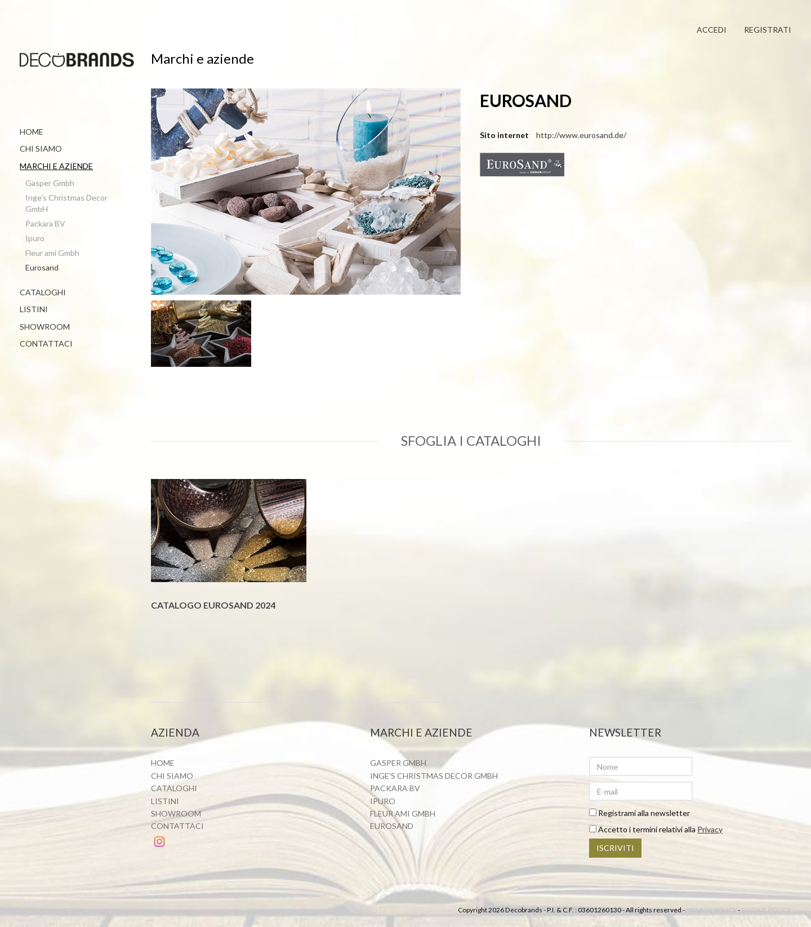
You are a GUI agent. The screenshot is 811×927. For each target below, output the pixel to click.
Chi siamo (41, 148)
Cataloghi (43, 292)
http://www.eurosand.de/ (581, 135)
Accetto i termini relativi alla (656, 830)
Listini (34, 309)
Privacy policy (711, 910)
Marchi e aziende (56, 166)
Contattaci (46, 343)
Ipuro (34, 238)
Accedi (711, 29)
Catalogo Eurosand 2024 (213, 605)
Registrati (767, 29)
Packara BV (45, 223)
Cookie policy (766, 910)
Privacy (710, 830)
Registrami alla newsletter (639, 813)
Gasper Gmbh (49, 183)
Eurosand (42, 267)
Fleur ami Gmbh (52, 253)
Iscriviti (615, 848)
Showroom (45, 326)
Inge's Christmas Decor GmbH (66, 203)
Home (31, 131)
